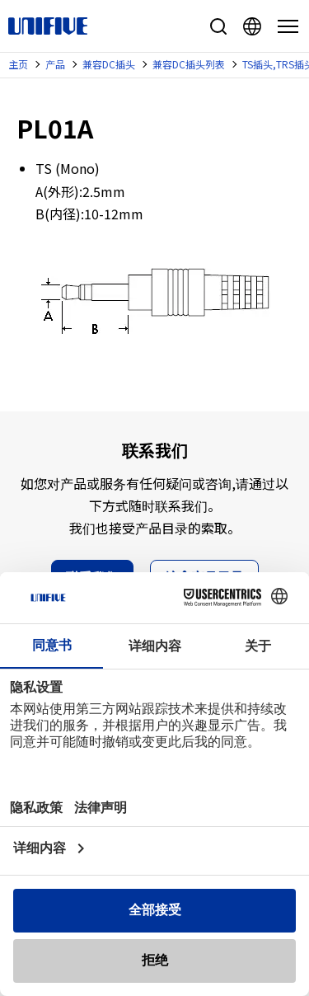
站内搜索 (218, 26)
